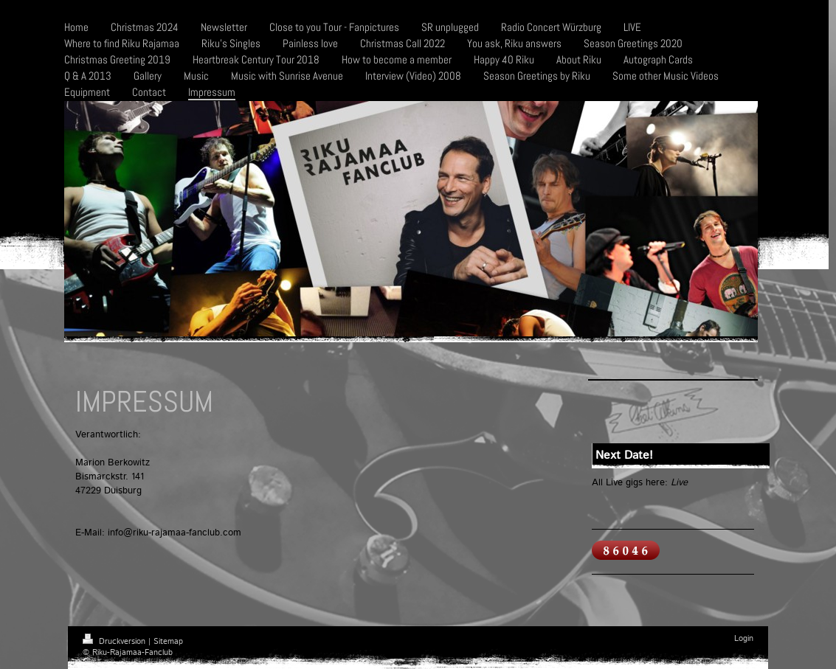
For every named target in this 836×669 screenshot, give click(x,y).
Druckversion (115, 642)
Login (743, 639)
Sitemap (168, 642)
